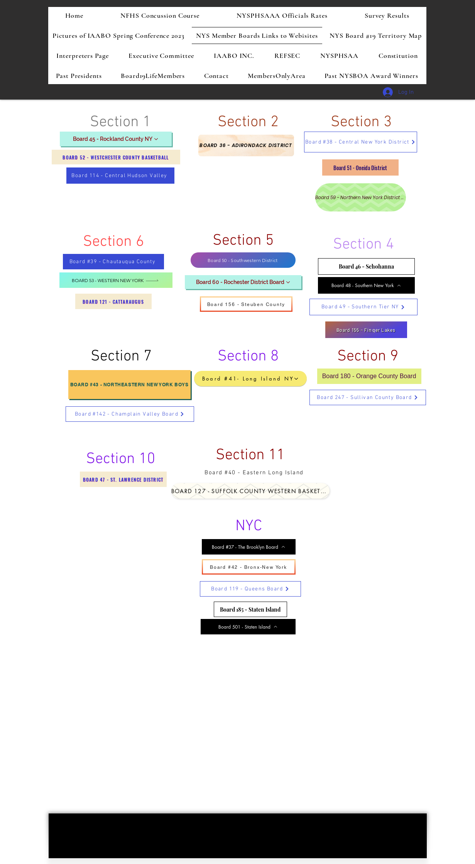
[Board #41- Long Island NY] (250, 378)
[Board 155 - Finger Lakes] (366, 329)
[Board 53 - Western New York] (115, 280)
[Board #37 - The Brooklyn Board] (249, 547)
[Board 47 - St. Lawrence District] (123, 479)
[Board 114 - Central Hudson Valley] (120, 175)
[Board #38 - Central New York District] (360, 142)
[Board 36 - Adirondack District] (246, 145)
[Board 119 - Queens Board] (250, 589)
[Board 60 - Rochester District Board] (243, 282)
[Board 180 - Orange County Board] (369, 376)
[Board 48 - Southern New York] (366, 285)
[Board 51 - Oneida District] (360, 167)
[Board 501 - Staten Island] (248, 626)
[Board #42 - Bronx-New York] (249, 567)
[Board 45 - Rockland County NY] (116, 139)
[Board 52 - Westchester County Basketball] (116, 157)
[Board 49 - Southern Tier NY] (363, 307)
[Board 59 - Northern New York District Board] (360, 197)
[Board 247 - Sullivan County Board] (367, 397)
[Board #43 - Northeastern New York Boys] (129, 384)
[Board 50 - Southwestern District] (243, 260)
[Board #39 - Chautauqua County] (113, 261)
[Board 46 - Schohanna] (366, 266)
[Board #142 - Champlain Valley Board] (130, 414)
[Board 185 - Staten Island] (250, 609)
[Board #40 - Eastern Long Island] (255, 472)
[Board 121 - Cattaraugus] (113, 301)
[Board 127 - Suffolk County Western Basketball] (250, 491)
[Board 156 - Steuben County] (246, 304)
